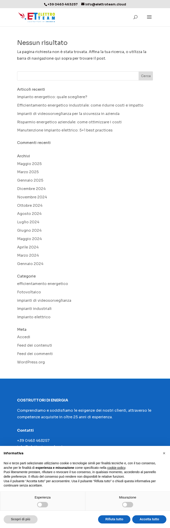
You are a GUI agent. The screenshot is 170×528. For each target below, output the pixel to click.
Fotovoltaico (29, 292)
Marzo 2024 (28, 255)
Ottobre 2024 (30, 205)
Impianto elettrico (34, 317)
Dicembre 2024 (31, 188)
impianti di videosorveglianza (44, 300)
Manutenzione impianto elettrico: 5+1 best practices (65, 130)
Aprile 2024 (28, 247)
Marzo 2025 (28, 172)
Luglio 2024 (28, 222)
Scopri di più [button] (20, 519)
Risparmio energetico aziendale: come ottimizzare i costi (69, 122)
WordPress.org (31, 362)
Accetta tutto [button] (149, 519)
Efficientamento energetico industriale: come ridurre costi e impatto (80, 105)
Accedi (23, 337)
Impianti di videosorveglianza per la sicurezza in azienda (68, 113)
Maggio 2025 (29, 163)
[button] (164, 453)
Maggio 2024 (29, 238)
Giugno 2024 (29, 230)
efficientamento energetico (42, 283)
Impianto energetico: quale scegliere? (52, 97)
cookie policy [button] (116, 468)
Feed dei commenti (35, 353)
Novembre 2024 (32, 197)
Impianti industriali (34, 308)
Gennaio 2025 (30, 180)
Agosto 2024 (29, 213)
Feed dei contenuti (34, 345)
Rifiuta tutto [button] (114, 519)
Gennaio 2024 (30, 263)
